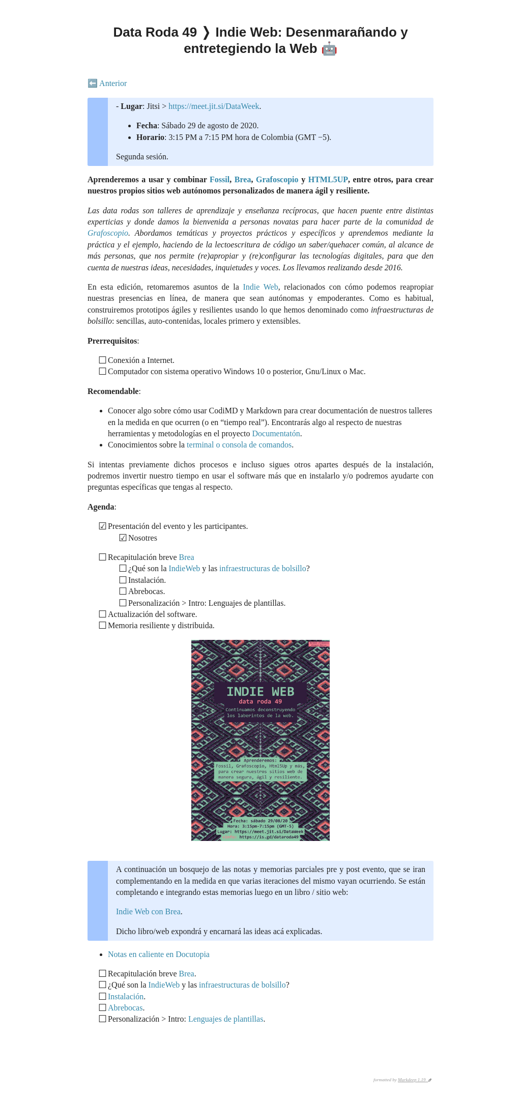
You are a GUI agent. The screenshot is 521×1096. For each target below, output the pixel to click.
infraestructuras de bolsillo (262, 568)
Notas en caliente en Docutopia (159, 954)
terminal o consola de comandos (239, 444)
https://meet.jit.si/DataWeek (213, 106)
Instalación (125, 996)
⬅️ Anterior (107, 83)
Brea (243, 179)
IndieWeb (184, 568)
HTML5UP (328, 179)
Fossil (219, 179)
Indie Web (260, 287)
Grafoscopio (277, 179)
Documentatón (276, 433)
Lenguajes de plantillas (226, 1019)
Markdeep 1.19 (413, 1079)
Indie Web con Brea (148, 911)
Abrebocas (125, 1007)
